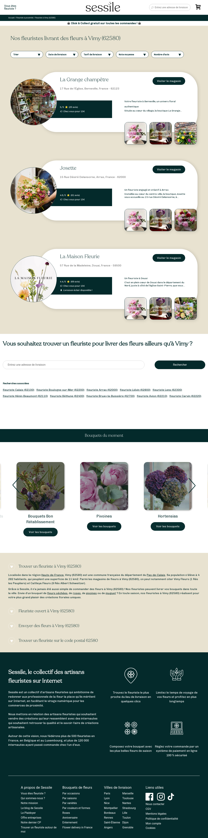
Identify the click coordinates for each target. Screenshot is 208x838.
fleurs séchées (57, 593)
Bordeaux (109, 812)
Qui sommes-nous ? (33, 798)
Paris (107, 793)
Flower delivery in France (77, 827)
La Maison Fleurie (80, 256)
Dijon (125, 822)
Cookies (150, 828)
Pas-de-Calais (156, 575)
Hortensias (168, 516)
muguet (111, 593)
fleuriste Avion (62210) (152, 396)
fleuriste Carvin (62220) (185, 396)
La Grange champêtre (84, 79)
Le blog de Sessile (32, 808)
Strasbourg (129, 808)
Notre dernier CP (31, 822)
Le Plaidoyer (28, 812)
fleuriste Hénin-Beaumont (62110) (25, 396)
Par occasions (71, 793)
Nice (106, 803)
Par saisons (69, 798)
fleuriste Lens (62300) (167, 389)
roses (77, 593)
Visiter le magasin (169, 81)
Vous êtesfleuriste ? (10, 7)
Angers (108, 827)
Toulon (126, 817)
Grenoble (127, 827)
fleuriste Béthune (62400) (67, 396)
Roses (66, 812)
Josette (68, 168)
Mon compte (153, 823)
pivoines (91, 593)
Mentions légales (156, 813)
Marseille (128, 793)
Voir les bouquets (40, 532)
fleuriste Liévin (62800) (135, 389)
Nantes (126, 803)
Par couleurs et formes (76, 808)
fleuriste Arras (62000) (102, 389)
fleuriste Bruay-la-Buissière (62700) (110, 396)
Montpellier (111, 808)
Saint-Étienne (112, 822)
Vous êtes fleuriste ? (33, 793)
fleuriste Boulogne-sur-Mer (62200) (60, 389)
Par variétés (69, 803)
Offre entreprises (31, 817)
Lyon (107, 798)
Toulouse (128, 798)
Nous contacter (155, 804)
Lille (124, 812)
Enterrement (69, 822)
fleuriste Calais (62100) (18, 389)
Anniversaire (70, 817)
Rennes (108, 817)
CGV (148, 809)
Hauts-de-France (52, 575)
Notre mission (29, 803)
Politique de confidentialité (162, 818)
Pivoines (104, 516)
